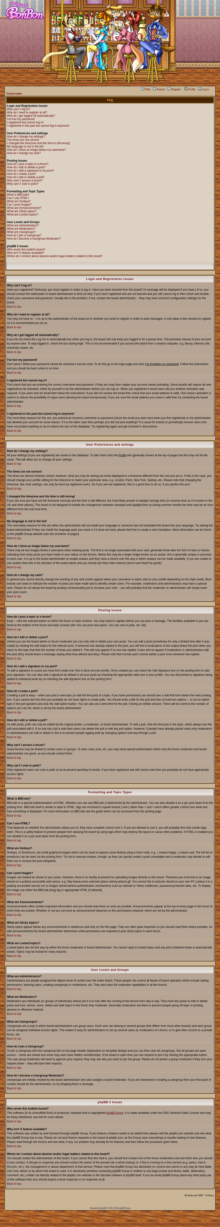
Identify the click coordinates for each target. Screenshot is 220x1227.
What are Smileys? (19, 201)
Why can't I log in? (18, 109)
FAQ (145, 89)
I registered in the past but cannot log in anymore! (38, 125)
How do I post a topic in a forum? (27, 164)
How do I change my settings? (26, 136)
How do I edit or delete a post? (26, 167)
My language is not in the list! (25, 146)
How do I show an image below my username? (36, 149)
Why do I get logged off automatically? (31, 115)
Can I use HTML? (18, 198)
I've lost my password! (21, 119)
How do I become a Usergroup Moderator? (34, 238)
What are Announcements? (24, 208)
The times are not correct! (23, 140)
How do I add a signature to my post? (30, 170)
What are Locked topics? (22, 214)
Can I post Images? (19, 204)
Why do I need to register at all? (27, 112)
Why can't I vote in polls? (22, 183)
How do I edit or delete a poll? (26, 177)
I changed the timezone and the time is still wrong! (38, 143)
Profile (189, 89)
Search (159, 89)
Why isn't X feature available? (25, 252)
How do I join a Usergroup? (24, 235)
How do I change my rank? (24, 153)
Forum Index (14, 93)
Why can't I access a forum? (24, 180)
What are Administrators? (23, 225)
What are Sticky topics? (21, 211)
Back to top (14, 306)
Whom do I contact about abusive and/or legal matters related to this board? (55, 256)
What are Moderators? (21, 228)
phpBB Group (114, 1113)
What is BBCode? (18, 194)
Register (174, 89)
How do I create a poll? (21, 174)
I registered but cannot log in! (25, 122)
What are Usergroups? (21, 232)
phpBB (103, 1208)
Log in (203, 89)
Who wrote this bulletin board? (26, 249)
